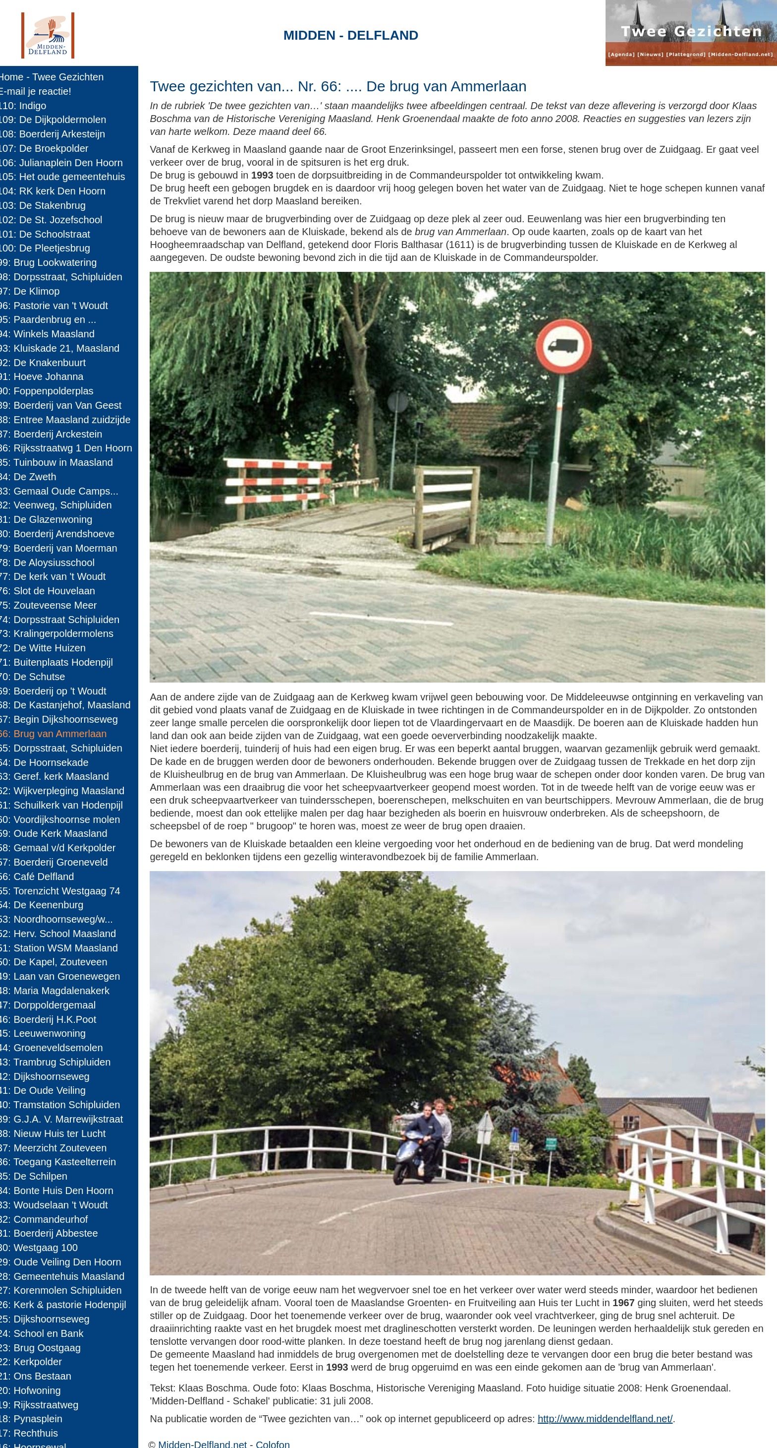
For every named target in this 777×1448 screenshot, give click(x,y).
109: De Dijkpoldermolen (58, 119)
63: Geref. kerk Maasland (60, 776)
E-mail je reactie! (41, 91)
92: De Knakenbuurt (48, 362)
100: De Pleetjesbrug (50, 248)
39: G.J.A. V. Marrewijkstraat (67, 1119)
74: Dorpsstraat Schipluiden (65, 619)
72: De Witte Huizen (48, 647)
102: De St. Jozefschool (57, 219)
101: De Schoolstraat (50, 234)
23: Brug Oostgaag (46, 1347)
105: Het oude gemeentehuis (68, 176)
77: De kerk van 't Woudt (58, 576)
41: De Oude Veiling (48, 1090)
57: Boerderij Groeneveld (59, 862)
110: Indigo (29, 105)
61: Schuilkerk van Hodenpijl (67, 805)
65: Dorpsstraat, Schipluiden (66, 748)
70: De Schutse (38, 676)
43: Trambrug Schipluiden (61, 1062)
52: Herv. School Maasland (63, 933)
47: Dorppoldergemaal (53, 1005)
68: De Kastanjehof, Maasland (71, 704)
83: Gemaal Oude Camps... (64, 491)
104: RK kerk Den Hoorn (58, 191)
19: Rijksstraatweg (45, 1404)
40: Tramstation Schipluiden (65, 1104)
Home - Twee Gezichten (57, 76)
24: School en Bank (47, 1333)
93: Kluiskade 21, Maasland (65, 348)
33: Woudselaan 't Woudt (59, 1204)
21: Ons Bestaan (41, 1376)
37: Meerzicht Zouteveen (59, 1147)
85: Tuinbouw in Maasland (62, 462)
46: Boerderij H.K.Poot (53, 1019)
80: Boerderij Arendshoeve (62, 533)
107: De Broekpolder (50, 148)
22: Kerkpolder (36, 1361)
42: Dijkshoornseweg (50, 1076)
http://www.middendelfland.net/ (615, 1404)
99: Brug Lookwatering (54, 262)
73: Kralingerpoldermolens (62, 633)
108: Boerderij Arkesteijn (58, 133)
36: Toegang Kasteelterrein (63, 1161)
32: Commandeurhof (49, 1219)
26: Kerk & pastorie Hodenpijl (68, 1304)
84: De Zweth (33, 476)
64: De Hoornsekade (50, 762)
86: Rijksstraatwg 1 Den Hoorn (71, 447)
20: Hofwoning (36, 1390)
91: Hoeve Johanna (47, 376)
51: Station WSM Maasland (64, 948)
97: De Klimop (35, 291)
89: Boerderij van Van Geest (66, 405)
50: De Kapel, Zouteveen (59, 961)
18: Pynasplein (36, 1418)
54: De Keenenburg (47, 904)
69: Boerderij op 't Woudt (58, 691)
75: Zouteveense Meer (54, 605)
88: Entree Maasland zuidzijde (71, 419)
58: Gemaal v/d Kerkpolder (63, 847)
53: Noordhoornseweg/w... (62, 919)
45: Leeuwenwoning (48, 1033)
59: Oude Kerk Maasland (59, 833)
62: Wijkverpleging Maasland (67, 790)
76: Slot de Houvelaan (53, 590)
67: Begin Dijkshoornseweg (64, 719)
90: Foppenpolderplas (52, 390)
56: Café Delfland (42, 876)
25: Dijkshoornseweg (50, 1319)
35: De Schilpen (39, 1176)
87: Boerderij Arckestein (57, 434)
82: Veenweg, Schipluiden (61, 505)
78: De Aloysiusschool (53, 562)
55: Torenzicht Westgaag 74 (65, 890)
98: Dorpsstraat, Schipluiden (66, 276)
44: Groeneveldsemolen (57, 1047)
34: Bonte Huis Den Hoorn (62, 1190)
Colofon (284, 1431)
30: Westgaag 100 (44, 1247)
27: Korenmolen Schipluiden (66, 1290)
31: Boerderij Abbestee (54, 1233)
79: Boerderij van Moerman (64, 548)
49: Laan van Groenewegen (65, 976)
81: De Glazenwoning (52, 519)
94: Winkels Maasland (53, 333)
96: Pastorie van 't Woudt (59, 305)
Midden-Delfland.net (213, 1431)
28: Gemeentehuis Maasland (68, 1276)
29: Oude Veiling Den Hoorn (66, 1262)
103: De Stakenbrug (48, 205)
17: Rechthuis (34, 1433)
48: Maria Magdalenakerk (60, 990)
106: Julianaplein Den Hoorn (67, 162)
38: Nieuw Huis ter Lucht (58, 1133)
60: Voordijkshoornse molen (65, 819)
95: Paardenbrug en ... (53, 319)
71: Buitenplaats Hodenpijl (62, 662)
